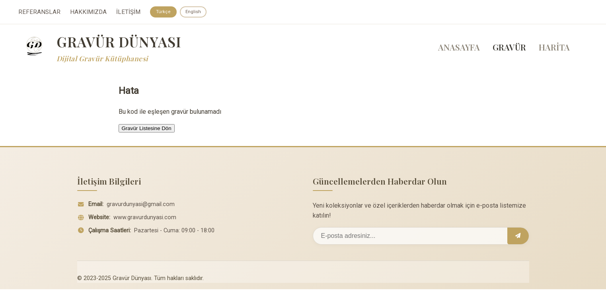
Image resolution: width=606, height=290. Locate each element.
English (195, 12)
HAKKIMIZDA (88, 12)
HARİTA (554, 48)
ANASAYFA (459, 48)
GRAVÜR (509, 48)
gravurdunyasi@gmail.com (141, 205)
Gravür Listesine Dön (146, 129)
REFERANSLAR (39, 12)
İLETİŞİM (128, 12)
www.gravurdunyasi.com (144, 218)
